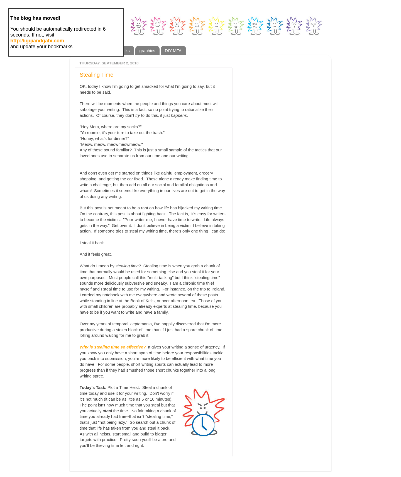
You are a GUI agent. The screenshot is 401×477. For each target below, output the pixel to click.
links (125, 50)
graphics (147, 50)
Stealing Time (96, 75)
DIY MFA (173, 50)
